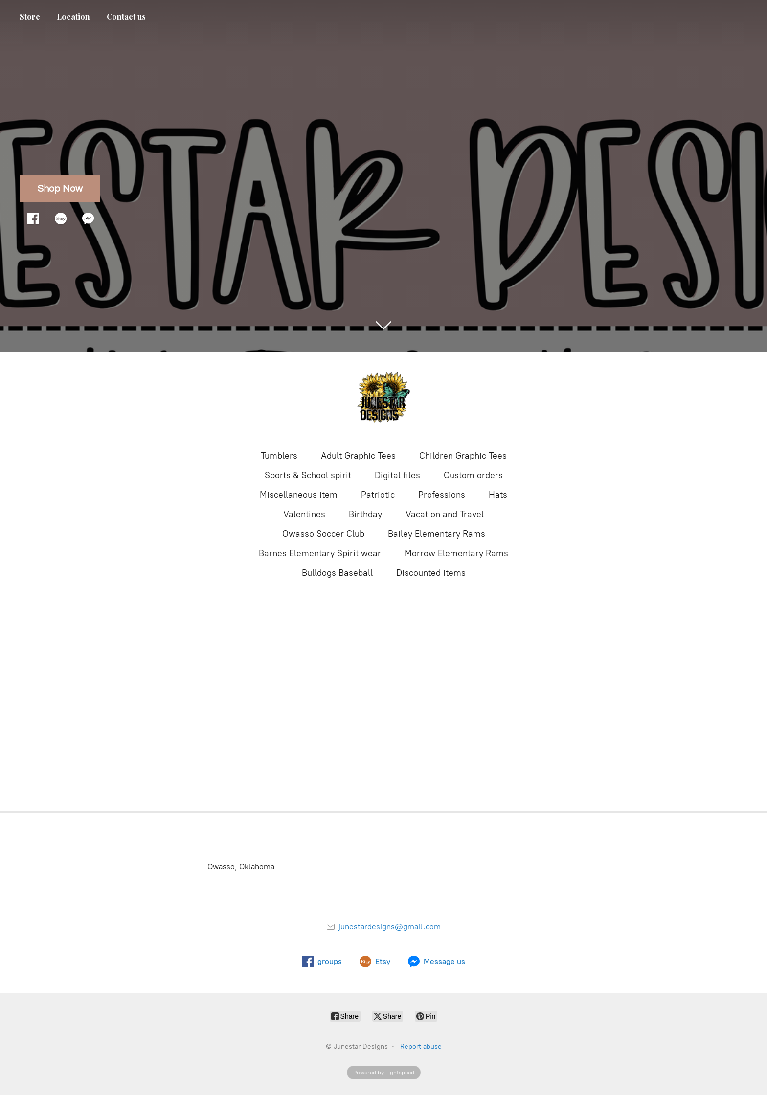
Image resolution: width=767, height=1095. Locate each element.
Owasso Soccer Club (323, 533)
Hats (498, 494)
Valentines (304, 514)
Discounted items (431, 573)
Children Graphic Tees (463, 455)
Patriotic (378, 494)
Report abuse (421, 1046)
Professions (441, 494)
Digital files (397, 475)
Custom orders (473, 475)
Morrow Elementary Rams (456, 553)
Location (73, 16)
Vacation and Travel (445, 514)
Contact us (126, 16)
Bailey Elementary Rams (436, 533)
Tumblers (279, 455)
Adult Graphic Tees (358, 455)
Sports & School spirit (308, 475)
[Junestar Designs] (383, 400)
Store (30, 16)
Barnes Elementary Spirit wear (320, 553)
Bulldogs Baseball (337, 573)
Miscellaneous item (299, 494)
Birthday (365, 514)
